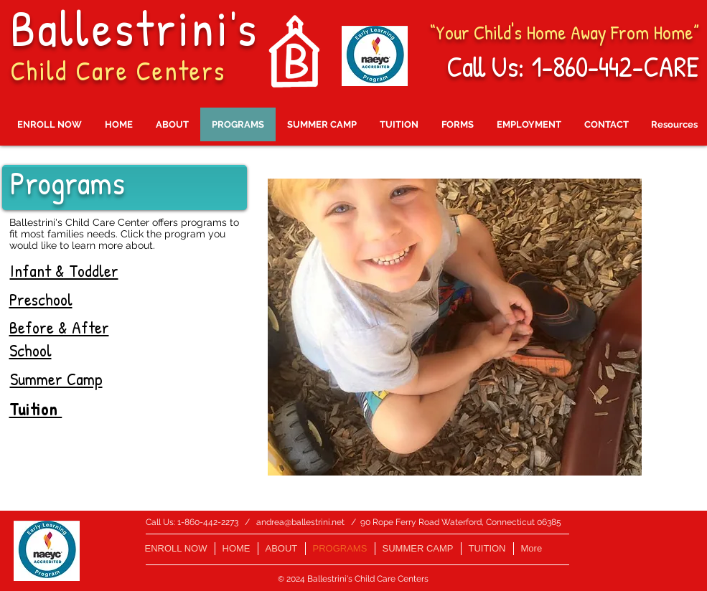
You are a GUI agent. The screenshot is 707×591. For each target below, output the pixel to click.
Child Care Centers (117, 70)
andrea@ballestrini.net (300, 522)
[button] (455, 327)
